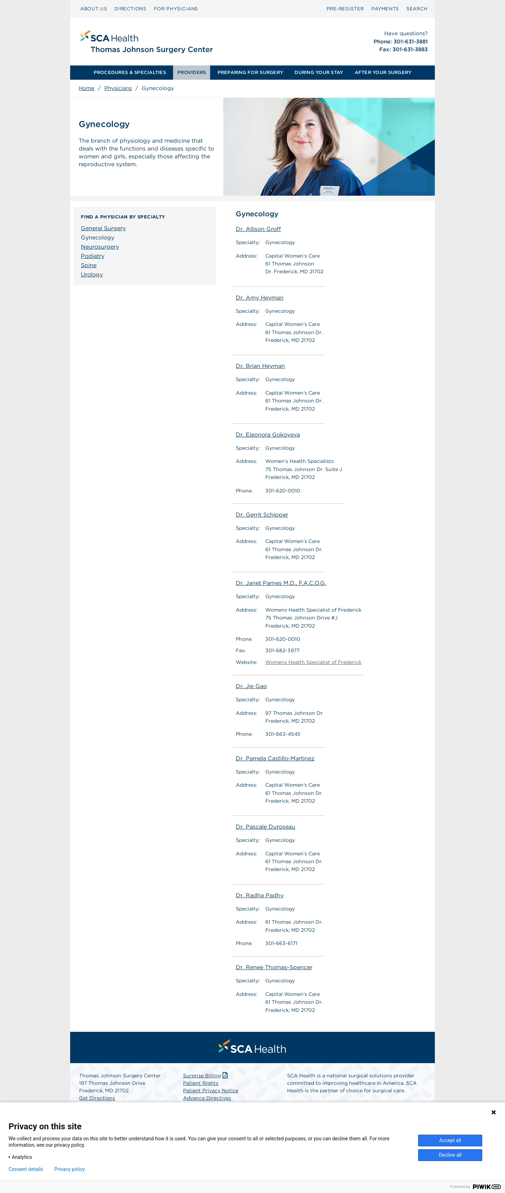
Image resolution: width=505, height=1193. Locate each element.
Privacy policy (69, 1169)
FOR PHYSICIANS (176, 8)
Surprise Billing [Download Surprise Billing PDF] (206, 1075)
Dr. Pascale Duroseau (265, 826)
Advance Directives (207, 1098)
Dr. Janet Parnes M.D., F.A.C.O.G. (281, 583)
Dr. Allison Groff (258, 229)
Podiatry (92, 256)
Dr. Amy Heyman (259, 297)
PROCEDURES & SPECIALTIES (130, 72)
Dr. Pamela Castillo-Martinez (275, 758)
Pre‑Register (345, 8)
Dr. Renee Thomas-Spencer (274, 967)
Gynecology (97, 237)
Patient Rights (200, 1083)
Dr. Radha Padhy (259, 895)
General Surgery (103, 228)
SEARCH (417, 8)
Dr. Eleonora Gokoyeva (268, 434)
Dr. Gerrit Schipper (262, 514)
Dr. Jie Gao (251, 686)
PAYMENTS (385, 8)
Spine (89, 265)
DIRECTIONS (130, 8)
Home (86, 88)
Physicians (118, 88)
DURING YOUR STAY (319, 72)
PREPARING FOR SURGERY (250, 72)
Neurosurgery (100, 246)
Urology (92, 274)
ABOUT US (93, 8)
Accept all (450, 1140)
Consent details (26, 1169)
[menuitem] (93, 9)
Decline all (450, 1155)
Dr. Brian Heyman (260, 366)
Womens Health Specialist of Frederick (313, 662)
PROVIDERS (191, 72)
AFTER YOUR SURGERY (383, 72)
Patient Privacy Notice (210, 1090)
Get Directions (97, 1098)
